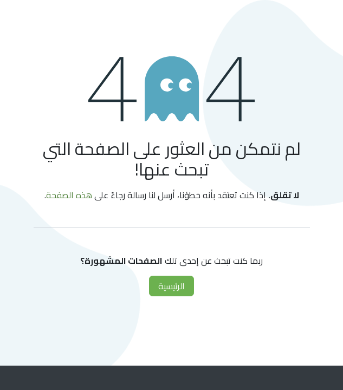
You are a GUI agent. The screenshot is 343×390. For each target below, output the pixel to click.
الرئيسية (171, 286)
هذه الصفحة (69, 195)
